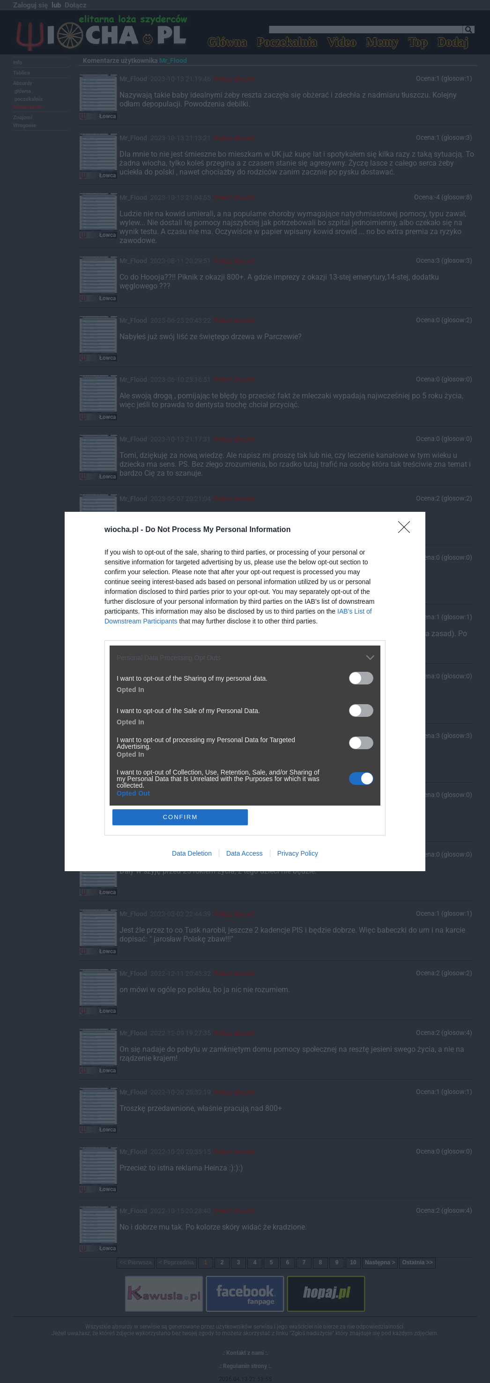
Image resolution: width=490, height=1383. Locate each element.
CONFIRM (180, 817)
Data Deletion (192, 853)
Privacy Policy (297, 853)
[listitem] (245, 657)
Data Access (244, 853)
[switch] (361, 678)
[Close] (407, 530)
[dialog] (245, 691)
